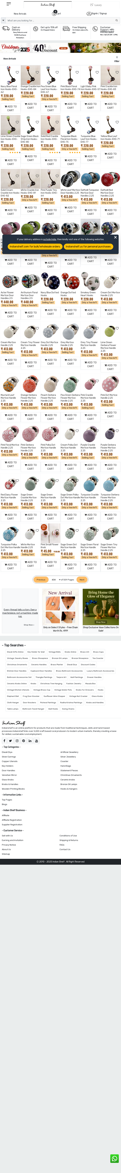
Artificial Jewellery (69, 752)
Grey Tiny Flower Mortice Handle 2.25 (89, 345)
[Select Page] (55, 579)
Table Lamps (12, 709)
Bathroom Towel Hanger (33, 709)
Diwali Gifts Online (15, 652)
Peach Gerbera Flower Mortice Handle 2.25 (48, 398)
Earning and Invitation (12, 840)
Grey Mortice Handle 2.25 (67, 344)
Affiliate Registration (12, 820)
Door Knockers (29, 702)
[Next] (82, 579)
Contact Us (65, 849)
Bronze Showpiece (80, 658)
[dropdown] (3, 20)
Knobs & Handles (10, 784)
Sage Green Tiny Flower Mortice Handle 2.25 (109, 547)
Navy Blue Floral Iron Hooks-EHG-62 (9, 89)
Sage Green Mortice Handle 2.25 (48, 497)
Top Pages (7, 800)
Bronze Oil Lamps (60, 658)
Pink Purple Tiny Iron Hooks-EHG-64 (49, 193)
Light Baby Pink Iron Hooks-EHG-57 (90, 88)
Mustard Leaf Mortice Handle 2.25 (8, 398)
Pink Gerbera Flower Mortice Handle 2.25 (28, 448)
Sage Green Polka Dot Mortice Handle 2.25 (70, 497)
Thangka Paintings (44, 677)
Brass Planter (57, 664)
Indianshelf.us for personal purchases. (88, 246)
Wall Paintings (76, 677)
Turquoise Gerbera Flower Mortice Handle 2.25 (110, 497)
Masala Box (90, 683)
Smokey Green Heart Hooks (88, 294)
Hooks (100, 690)
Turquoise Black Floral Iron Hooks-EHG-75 (69, 139)
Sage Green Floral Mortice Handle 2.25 (89, 547)
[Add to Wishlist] (17, 72)
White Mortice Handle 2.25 (28, 546)
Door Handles (8, 770)
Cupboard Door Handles (41, 671)
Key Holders (7, 766)
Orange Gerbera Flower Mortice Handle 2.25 (29, 398)
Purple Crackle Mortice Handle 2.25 (88, 448)
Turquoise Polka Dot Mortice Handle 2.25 (10, 547)
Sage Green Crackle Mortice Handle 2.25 (29, 497)
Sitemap (6, 854)
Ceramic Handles (39, 664)
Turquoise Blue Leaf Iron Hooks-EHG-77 (89, 139)
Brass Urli (84, 652)
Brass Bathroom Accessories (69, 671)
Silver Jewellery (68, 757)
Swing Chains (68, 709)
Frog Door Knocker (31, 696)
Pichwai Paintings (48, 702)
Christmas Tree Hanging (51, 683)
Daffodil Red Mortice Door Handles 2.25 (107, 193)
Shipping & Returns (69, 840)
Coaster (64, 761)
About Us (6, 849)
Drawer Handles (94, 677)
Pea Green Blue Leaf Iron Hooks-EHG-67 (49, 89)
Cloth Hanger (13, 702)
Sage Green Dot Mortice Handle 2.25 (69, 547)
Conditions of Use (68, 835)
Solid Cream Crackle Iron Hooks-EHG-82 (10, 193)
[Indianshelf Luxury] (96, 4)
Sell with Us (7, 835)
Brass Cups (98, 652)
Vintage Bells (55, 652)
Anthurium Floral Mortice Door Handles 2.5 (29, 295)
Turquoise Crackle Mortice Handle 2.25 (90, 497)
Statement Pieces (69, 770)
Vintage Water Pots (63, 690)
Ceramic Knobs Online (17, 683)
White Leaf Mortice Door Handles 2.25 (70, 191)
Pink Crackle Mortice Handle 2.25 (88, 398)
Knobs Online (70, 652)
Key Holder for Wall (36, 652)
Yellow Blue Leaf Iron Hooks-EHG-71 (110, 137)
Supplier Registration (12, 824)
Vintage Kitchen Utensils (18, 690)
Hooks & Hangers (68, 789)
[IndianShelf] (48, 4)
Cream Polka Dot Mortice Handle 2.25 (69, 448)
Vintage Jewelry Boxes (17, 658)
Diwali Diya (72, 664)
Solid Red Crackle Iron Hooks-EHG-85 (49, 139)
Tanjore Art (61, 677)
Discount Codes (88, 664)
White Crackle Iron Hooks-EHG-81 (30, 191)
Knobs (33, 683)
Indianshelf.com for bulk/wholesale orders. (35, 246)
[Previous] (41, 579)
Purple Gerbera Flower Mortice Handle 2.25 (108, 448)
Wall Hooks (53, 709)
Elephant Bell (13, 696)
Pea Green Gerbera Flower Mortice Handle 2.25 (70, 398)
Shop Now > (29, 625)
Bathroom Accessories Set (19, 677)
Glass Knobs (97, 696)
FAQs (62, 845)
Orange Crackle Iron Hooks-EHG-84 (30, 88)
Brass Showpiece (40, 658)
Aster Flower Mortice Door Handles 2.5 (7, 295)
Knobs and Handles (95, 702)
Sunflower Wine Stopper (54, 696)
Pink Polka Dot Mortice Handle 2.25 (48, 448)
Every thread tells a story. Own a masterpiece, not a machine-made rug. (20, 613)
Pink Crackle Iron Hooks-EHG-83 (109, 88)
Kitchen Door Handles (16, 671)
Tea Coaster (97, 658)
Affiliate (5, 815)
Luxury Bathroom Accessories (100, 671)
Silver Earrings (9, 757)
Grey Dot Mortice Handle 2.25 (49, 344)
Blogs (4, 804)
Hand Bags (65, 766)
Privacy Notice (9, 845)
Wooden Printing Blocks (13, 789)
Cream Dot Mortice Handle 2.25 (110, 294)
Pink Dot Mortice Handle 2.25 (109, 396)
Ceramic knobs (67, 779)
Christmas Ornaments (17, 664)
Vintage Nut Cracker (78, 696)
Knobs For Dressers (85, 690)
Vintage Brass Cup (41, 690)
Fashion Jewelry (73, 683)
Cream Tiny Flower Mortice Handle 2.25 (30, 345)
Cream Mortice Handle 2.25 (8, 344)
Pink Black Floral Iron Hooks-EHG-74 (70, 88)
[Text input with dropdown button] (63, 20)
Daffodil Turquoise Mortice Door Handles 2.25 (90, 193)
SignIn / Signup (99, 13)
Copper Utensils (9, 761)
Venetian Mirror (9, 775)
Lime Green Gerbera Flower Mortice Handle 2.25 (108, 346)
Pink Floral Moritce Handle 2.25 (10, 446)
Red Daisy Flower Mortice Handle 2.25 (9, 497)
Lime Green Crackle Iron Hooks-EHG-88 (10, 139)
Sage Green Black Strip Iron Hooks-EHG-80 (30, 139)
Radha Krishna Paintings (71, 702)
